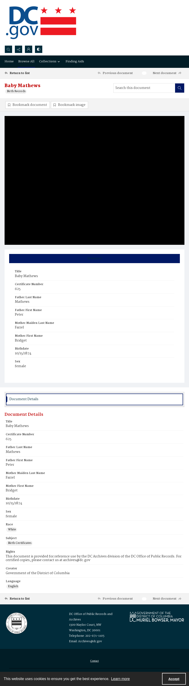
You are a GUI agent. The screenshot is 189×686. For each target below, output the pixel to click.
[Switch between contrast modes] (38, 49)
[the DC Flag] (41, 22)
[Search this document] (144, 88)
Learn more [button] (120, 679)
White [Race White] (12, 529)
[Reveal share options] (18, 49)
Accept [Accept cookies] (173, 679)
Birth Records (16, 91)
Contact (94, 660)
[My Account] (28, 49)
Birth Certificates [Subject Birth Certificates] (20, 543)
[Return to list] (28, 73)
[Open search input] (8, 49)
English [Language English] (13, 586)
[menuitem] (94, 661)
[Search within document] (179, 88)
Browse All (26, 61)
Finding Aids (75, 61)
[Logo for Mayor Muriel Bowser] (156, 616)
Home (9, 61)
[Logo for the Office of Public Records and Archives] (16, 622)
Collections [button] (50, 61)
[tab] (94, 258)
